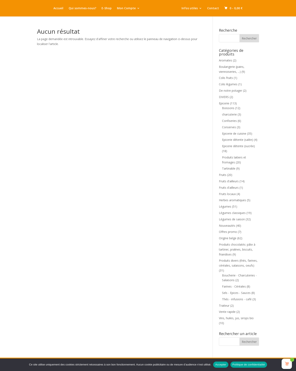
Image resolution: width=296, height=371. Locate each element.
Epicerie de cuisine (234, 133)
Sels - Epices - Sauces (236, 293)
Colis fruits (226, 78)
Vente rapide (227, 312)
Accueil (58, 8)
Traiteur (224, 305)
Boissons (228, 108)
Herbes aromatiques (232, 200)
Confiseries (229, 121)
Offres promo (228, 232)
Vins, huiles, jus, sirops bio (236, 318)
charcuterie (229, 114)
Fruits (222, 175)
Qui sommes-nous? (82, 8)
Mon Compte (126, 8)
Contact (213, 8)
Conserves (229, 127)
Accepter (220, 364)
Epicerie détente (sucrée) (238, 146)
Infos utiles (190, 8)
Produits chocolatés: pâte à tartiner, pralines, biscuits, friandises (237, 249)
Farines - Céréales (234, 286)
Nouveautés (227, 226)
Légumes (225, 206)
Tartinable (228, 168)
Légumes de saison (232, 219)
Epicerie (224, 103)
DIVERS (224, 97)
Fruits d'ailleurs (229, 181)
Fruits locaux (227, 194)
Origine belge (227, 238)
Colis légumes (228, 84)
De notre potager (230, 90)
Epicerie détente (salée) (237, 140)
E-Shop (107, 8)
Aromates (225, 60)
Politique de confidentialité (248, 364)
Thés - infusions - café (237, 299)
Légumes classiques (232, 213)
